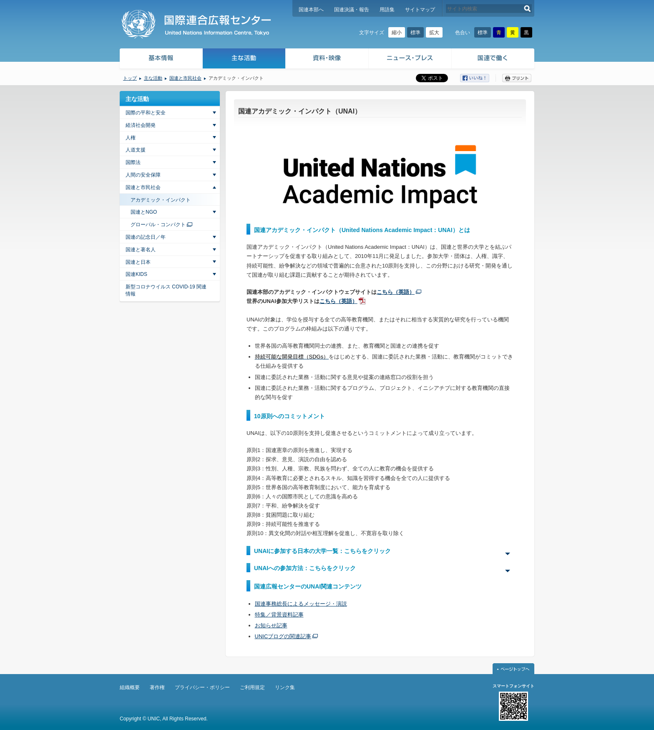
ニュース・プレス (410, 59)
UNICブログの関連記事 (283, 636)
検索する (527, 8)
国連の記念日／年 (146, 237)
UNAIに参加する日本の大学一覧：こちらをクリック (322, 551)
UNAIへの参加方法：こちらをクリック (305, 568)
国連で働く (494, 59)
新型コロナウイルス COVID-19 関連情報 (166, 290)
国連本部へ (311, 10)
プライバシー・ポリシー (202, 687)
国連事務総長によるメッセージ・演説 (301, 604)
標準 (415, 32)
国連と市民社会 (185, 78)
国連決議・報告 (351, 10)
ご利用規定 (252, 687)
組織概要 (130, 687)
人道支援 (136, 150)
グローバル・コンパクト (158, 224)
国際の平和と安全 (146, 113)
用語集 (387, 10)
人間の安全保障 (143, 175)
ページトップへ (513, 668)
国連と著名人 (141, 250)
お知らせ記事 (271, 625)
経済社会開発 (141, 125)
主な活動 (244, 59)
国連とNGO (144, 212)
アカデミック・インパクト (161, 200)
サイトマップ (420, 10)
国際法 (133, 162)
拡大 (434, 32)
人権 (131, 138)
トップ (130, 78)
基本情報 (160, 59)
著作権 (157, 687)
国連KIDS (136, 274)
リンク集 (285, 687)
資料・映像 (327, 59)
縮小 (397, 32)
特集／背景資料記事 (279, 614)
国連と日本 (138, 262)
